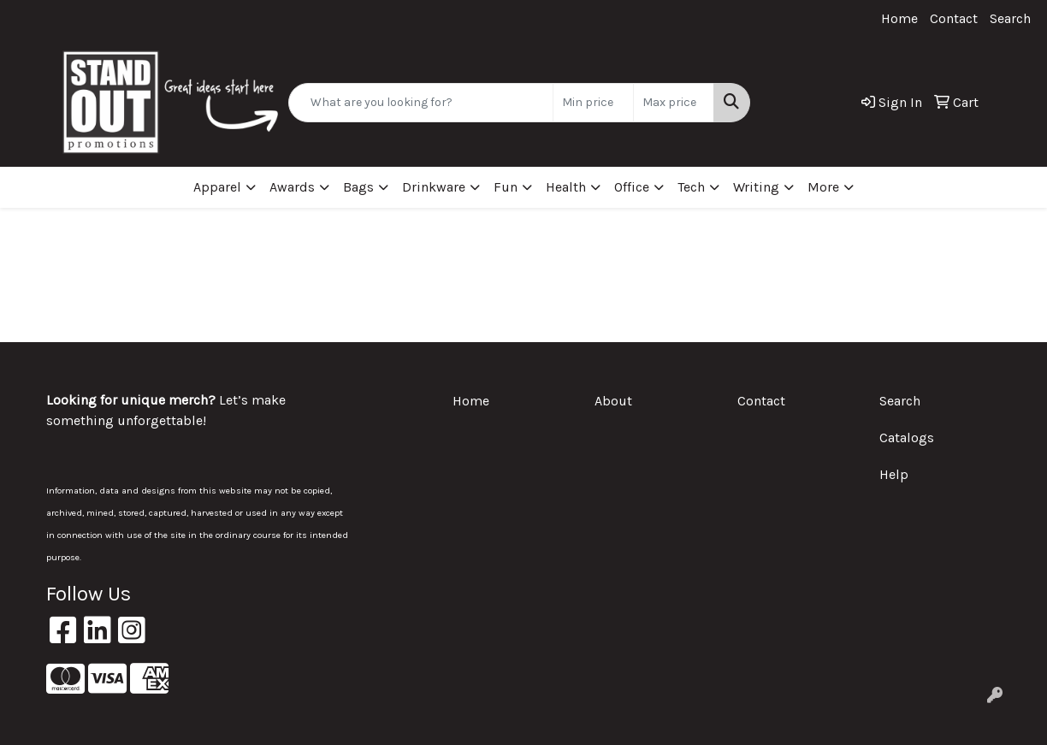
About (613, 401)
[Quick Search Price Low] (593, 102)
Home (899, 18)
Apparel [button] (217, 187)
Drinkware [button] (433, 187)
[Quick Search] (421, 102)
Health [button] (566, 187)
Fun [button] (506, 187)
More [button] (823, 187)
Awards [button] (292, 187)
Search (1010, 18)
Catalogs (906, 437)
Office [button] (631, 187)
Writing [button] (756, 187)
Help (893, 474)
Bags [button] (358, 187)
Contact (954, 18)
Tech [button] (691, 187)
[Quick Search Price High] (673, 102)
